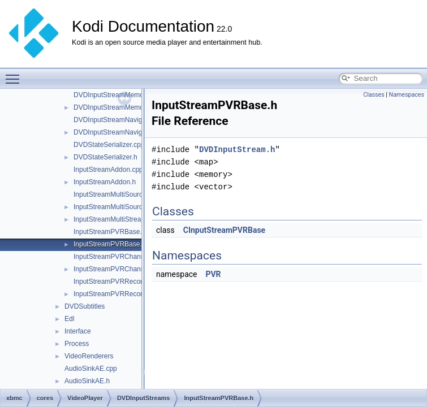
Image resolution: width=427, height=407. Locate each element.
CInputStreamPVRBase (224, 230)
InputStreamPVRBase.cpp (113, 232)
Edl (69, 319)
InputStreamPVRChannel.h (115, 269)
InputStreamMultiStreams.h (115, 219)
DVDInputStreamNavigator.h (116, 132)
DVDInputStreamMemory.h (114, 107)
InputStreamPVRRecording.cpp (121, 281)
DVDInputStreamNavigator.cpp (120, 120)
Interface (77, 331)
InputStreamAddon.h (105, 182)
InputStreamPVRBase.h (109, 244)
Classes (373, 94)
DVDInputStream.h (237, 149)
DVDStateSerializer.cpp (109, 145)
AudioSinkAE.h (87, 381)
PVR (213, 274)
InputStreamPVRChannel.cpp (118, 257)
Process (76, 344)
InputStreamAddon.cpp (108, 170)
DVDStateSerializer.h (105, 157)
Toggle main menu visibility (15, 74)
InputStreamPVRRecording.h (117, 294)
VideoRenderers (89, 356)
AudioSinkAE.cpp (90, 369)
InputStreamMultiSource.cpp (116, 194)
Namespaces (406, 94)
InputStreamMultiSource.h (113, 207)
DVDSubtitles (84, 306)
